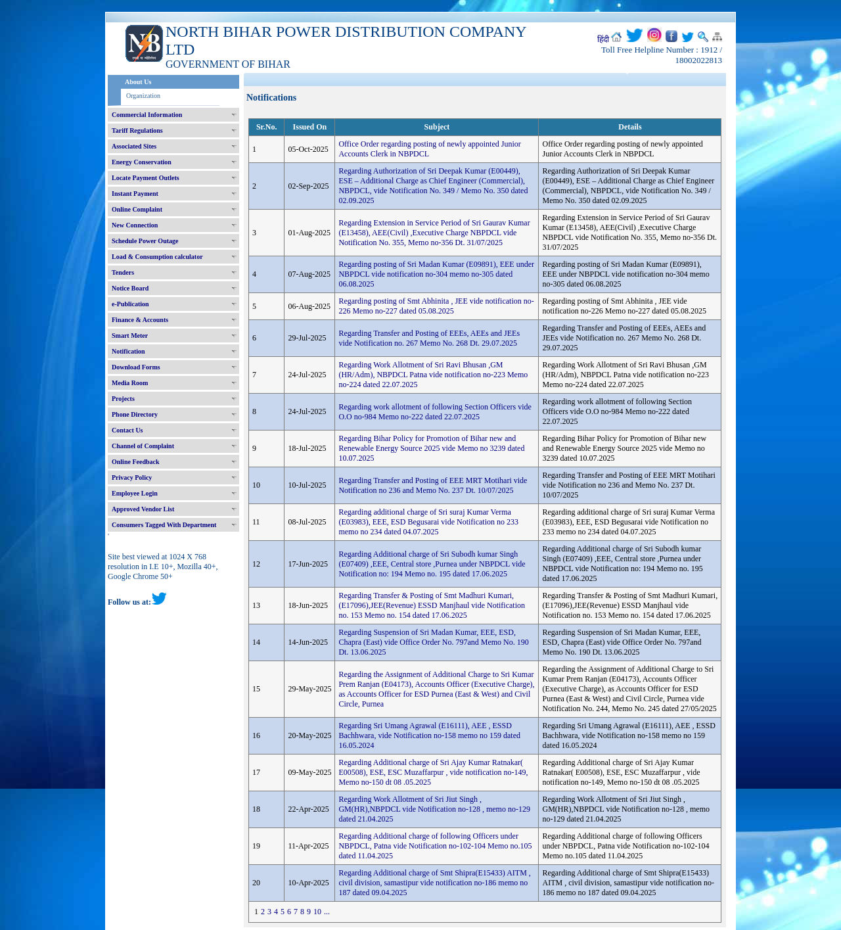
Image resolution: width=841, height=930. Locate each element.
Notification (128, 351)
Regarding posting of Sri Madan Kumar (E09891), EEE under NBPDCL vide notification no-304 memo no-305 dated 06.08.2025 (436, 274)
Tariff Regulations (137, 130)
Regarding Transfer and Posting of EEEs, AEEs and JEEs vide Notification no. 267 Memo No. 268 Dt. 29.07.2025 (429, 338)
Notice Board (130, 288)
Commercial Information (147, 114)
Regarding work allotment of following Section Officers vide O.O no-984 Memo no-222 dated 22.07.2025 (434, 411)
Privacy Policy (132, 477)
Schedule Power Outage (145, 240)
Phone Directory (135, 414)
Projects (123, 398)
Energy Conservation (141, 162)
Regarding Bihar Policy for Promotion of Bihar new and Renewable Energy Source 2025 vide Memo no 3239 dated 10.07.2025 (431, 448)
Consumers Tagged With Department (164, 524)
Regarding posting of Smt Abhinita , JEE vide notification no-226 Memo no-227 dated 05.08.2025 (436, 305)
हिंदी (603, 39)
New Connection (135, 225)
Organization (143, 95)
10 (317, 911)
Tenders (123, 272)
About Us (138, 81)
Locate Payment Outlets (145, 177)
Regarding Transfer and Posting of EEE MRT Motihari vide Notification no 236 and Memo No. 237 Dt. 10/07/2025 (432, 485)
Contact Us (127, 430)
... (327, 911)
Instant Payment (135, 193)
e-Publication (130, 304)
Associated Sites (134, 146)
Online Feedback (136, 461)
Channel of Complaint (143, 446)
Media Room (130, 382)
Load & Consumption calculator (157, 256)
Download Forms (136, 367)
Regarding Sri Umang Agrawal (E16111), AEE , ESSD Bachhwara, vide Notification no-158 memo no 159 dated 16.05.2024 (429, 735)
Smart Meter (130, 335)
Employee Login (135, 493)
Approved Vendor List (143, 509)
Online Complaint (137, 209)
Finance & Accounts (140, 319)
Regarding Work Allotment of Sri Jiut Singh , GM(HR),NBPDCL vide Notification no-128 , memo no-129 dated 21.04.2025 (434, 809)
